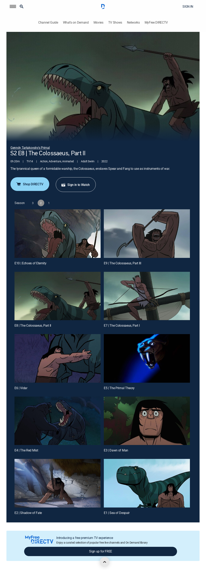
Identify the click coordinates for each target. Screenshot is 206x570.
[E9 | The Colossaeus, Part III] (147, 233)
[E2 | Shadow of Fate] (57, 483)
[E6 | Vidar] (57, 358)
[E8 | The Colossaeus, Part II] (57, 296)
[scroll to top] (104, 562)
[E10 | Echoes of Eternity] (57, 233)
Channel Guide (48, 22)
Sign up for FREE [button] (100, 551)
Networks (133, 22)
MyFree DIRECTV (156, 22)
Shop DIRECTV (29, 184)
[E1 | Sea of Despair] (147, 483)
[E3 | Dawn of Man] (147, 421)
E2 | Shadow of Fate (28, 513)
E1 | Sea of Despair (117, 513)
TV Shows (115, 22)
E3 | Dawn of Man (116, 450)
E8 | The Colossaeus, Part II (32, 325)
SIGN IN (187, 6)
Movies (98, 22)
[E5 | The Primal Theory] (147, 358)
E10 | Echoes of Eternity (30, 263)
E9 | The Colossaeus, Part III (122, 263)
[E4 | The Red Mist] (57, 421)
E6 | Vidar (20, 388)
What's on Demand (76, 22)
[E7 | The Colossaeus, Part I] (147, 296)
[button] (13, 6)
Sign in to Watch (75, 184)
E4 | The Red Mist (26, 450)
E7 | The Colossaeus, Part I (122, 325)
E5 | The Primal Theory (119, 388)
